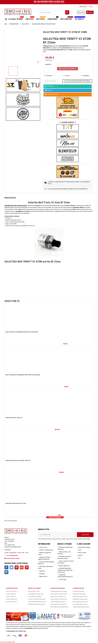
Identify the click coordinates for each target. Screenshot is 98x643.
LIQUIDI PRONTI (53, 18)
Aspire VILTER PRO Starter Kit (58, 604)
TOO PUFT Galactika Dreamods (36, 599)
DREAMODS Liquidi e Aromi (80, 599)
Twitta (67, 75)
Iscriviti (85, 535)
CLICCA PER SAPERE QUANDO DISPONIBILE (77, 81)
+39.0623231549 (13, 555)
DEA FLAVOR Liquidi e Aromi (80, 601)
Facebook (6, 567)
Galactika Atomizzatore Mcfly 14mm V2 (17, 460)
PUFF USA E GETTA (11, 591)
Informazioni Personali (84, 547)
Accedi (81, 12)
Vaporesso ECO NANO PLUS (58, 596)
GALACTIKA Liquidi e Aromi (80, 596)
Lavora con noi (43, 547)
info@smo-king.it (14, 558)
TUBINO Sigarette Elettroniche (81, 607)
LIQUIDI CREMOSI (11, 594)
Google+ (22, 567)
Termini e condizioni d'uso (46, 550)
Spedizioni (42, 571)
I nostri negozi (62, 579)
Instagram (6, 572)
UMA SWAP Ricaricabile (79, 594)
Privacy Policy (3, 642)
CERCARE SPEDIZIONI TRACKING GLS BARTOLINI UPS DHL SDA (64, 570)
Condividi (48, 75)
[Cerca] (54, 12)
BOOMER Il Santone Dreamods (36, 604)
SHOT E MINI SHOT (66, 18)
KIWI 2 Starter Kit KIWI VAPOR (58, 594)
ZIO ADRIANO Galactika (34, 596)
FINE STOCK (30, 18)
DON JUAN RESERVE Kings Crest (37, 601)
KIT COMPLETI (79, 18)
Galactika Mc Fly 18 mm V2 (14, 417)
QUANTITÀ (48, 64)
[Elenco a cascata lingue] (83, 6)
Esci (79, 558)
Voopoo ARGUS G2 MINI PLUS (58, 599)
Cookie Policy (11, 642)
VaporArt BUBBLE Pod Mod (57, 601)
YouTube (16, 567)
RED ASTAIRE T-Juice (34, 591)
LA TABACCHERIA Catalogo (80, 604)
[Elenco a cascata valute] (91, 6)
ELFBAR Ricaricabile (78, 591)
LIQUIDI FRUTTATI (11, 596)
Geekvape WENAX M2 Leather (58, 591)
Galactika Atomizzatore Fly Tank (15, 503)
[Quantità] (67, 64)
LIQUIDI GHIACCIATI (11, 601)
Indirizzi (80, 555)
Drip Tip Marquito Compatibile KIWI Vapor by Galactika (22, 375)
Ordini (79, 550)
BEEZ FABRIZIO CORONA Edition (59, 607)
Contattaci (42, 573)
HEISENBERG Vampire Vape (35, 594)
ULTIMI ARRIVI (19, 18)
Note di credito (82, 552)
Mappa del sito (43, 576)
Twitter (11, 567)
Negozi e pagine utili (64, 565)
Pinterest (85, 75)
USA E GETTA (41, 18)
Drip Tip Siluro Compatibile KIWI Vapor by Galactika (21, 332)
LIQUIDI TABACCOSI (11, 599)
